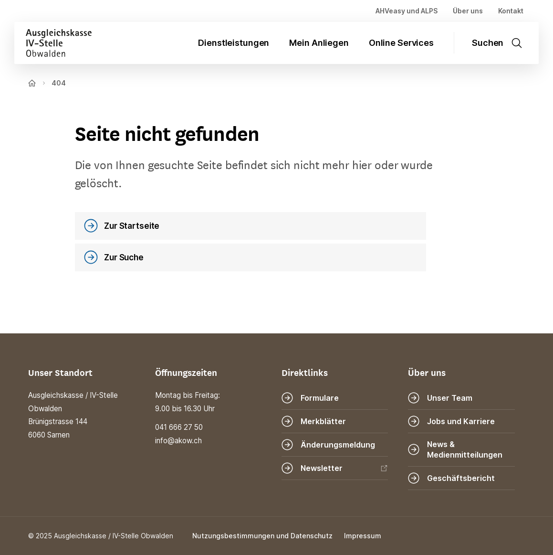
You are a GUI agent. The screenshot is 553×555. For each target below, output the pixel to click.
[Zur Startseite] (53, 43)
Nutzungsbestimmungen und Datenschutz (262, 536)
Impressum (362, 536)
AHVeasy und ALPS (407, 11)
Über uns (468, 11)
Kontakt (510, 11)
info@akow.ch (178, 440)
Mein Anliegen (318, 43)
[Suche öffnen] (501, 43)
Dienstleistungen (233, 43)
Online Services (401, 43)
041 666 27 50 (179, 427)
